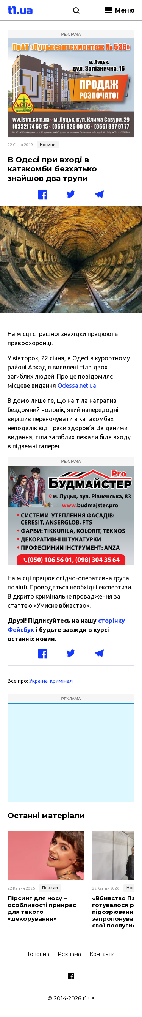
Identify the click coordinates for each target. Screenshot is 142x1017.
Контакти (102, 954)
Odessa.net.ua (77, 385)
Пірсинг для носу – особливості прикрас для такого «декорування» (42, 908)
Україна (38, 681)
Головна (38, 954)
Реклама (69, 954)
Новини (48, 144)
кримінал (61, 681)
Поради (50, 887)
